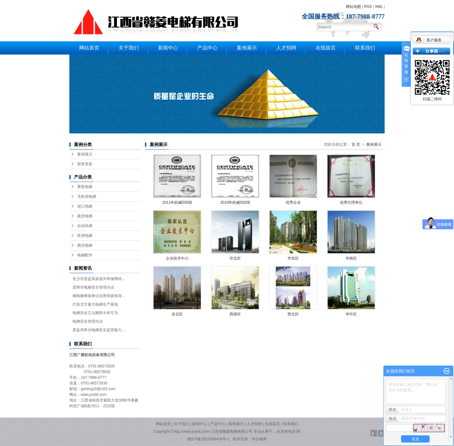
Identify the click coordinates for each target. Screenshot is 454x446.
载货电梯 (84, 216)
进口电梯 (84, 206)
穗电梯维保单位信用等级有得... (99, 296)
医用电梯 (84, 235)
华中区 (351, 314)
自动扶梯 (84, 226)
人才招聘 (286, 47)
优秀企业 (293, 202)
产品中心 (207, 47)
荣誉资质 (84, 164)
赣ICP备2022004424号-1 (208, 439)
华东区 (293, 258)
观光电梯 (84, 245)
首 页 (356, 144)
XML (378, 6)
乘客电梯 (84, 187)
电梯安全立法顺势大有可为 (95, 313)
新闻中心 (168, 47)
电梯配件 (84, 255)
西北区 (293, 314)
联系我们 (365, 47)
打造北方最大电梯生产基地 (95, 304)
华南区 (351, 258)
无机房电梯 (86, 196)
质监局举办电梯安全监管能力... (99, 330)
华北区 (235, 258)
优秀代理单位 (351, 202)
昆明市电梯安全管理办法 (93, 287)
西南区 (235, 314)
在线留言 (326, 47)
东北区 (177, 314)
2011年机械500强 (177, 202)
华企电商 (259, 439)
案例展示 (247, 47)
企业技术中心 (177, 258)
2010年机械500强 (235, 202)
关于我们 (129, 47)
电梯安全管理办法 (88, 321)
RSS (368, 6)
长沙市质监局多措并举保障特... (99, 279)
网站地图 (353, 6)
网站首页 (89, 47)
